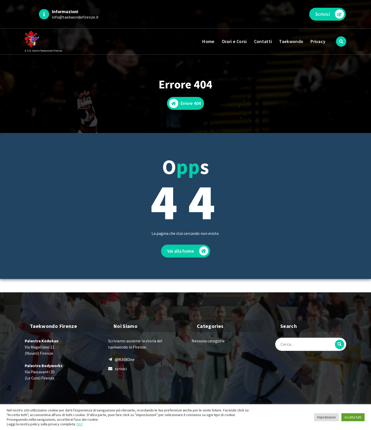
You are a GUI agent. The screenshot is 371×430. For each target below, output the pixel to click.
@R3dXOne (124, 359)
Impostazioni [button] (326, 417)
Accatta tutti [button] (352, 417)
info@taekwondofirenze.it (75, 17)
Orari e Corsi (234, 41)
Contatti (263, 41)
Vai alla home (187, 251)
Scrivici (329, 14)
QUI (79, 424)
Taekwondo (291, 41)
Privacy (317, 41)
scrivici (121, 368)
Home (208, 41)
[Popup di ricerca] (341, 41)
